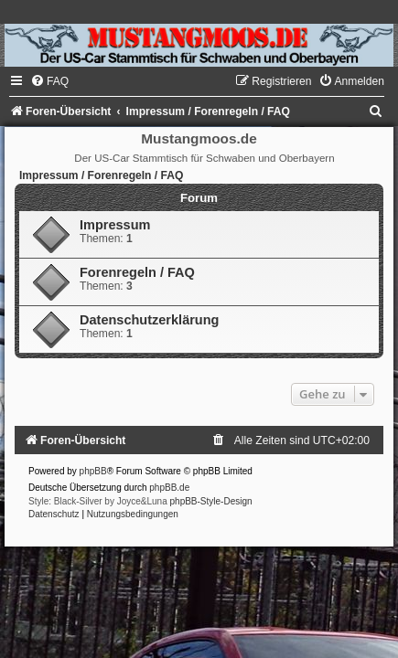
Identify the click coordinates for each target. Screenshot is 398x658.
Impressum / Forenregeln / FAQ (101, 175)
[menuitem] (49, 81)
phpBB (93, 471)
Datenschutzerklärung (149, 320)
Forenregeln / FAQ (137, 272)
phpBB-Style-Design (211, 501)
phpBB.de (169, 488)
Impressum (115, 225)
